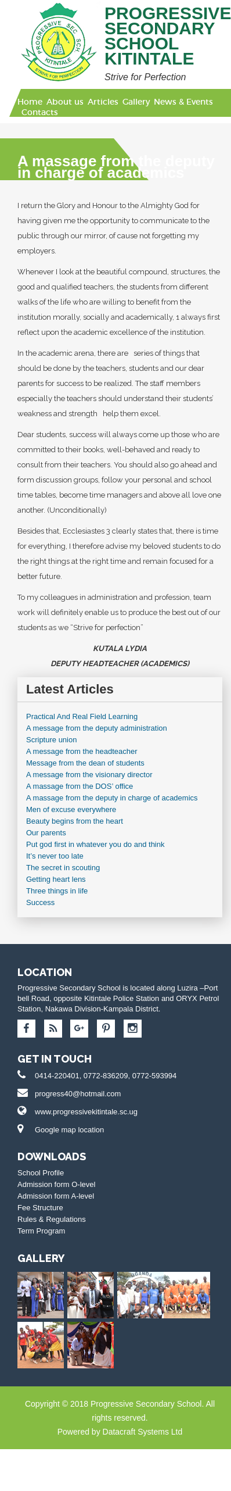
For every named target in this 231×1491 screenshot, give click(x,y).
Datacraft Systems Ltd (143, 1431)
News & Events (183, 101)
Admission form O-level (56, 1184)
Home (29, 101)
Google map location (69, 1129)
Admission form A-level (55, 1196)
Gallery (136, 101)
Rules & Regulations (51, 1219)
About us (65, 101)
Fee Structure (40, 1207)
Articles (103, 101)
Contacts (39, 112)
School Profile (40, 1172)
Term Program (41, 1231)
